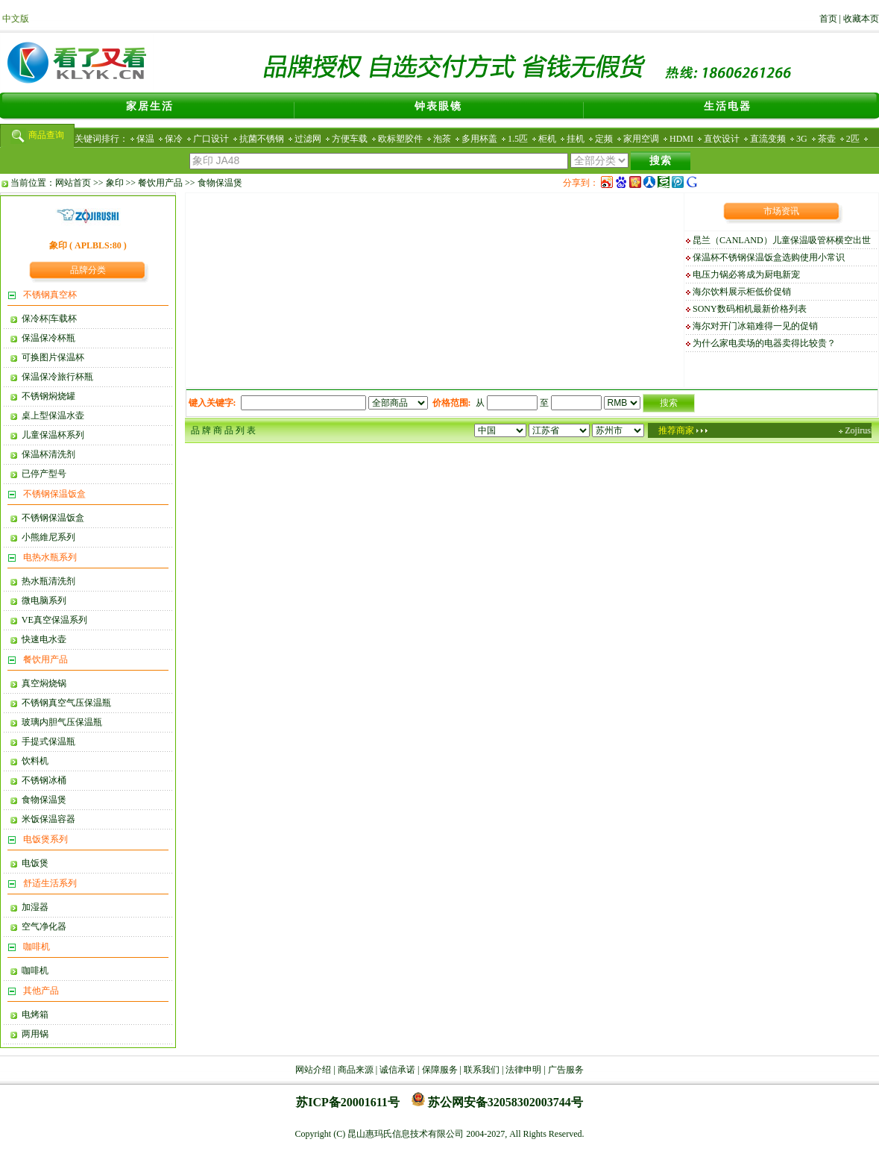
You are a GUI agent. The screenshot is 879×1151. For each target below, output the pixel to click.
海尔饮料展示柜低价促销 (742, 291)
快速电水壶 (41, 639)
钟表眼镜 (438, 106)
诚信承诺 (397, 1069)
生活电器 (728, 106)
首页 (828, 18)
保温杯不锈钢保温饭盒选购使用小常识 (769, 257)
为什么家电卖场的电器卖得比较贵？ (764, 343)
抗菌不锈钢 (261, 139)
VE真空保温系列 (52, 620)
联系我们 (482, 1069)
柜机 (547, 139)
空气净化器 (41, 926)
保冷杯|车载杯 (47, 318)
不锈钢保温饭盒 (50, 517)
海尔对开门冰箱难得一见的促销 (755, 326)
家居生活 (150, 106)
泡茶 (442, 139)
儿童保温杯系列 (50, 435)
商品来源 (356, 1069)
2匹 (853, 139)
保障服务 (440, 1069)
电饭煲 (32, 863)
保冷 (174, 139)
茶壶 (827, 139)
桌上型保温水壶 (50, 415)
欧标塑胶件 (400, 139)
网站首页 (73, 183)
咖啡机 (32, 970)
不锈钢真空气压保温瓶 (64, 702)
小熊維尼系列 (46, 537)
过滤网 (307, 139)
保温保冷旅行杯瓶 (55, 376)
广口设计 (211, 139)
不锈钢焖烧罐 (46, 396)
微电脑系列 (41, 600)
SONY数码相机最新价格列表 (750, 309)
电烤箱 (32, 1014)
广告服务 (566, 1069)
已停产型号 (41, 473)
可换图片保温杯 (50, 357)
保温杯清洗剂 (46, 454)
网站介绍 (313, 1069)
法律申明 (523, 1069)
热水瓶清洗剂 (46, 581)
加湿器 (32, 907)
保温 (145, 139)
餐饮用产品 (160, 183)
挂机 (576, 139)
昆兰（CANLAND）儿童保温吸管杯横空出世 (782, 240)
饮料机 (32, 761)
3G (801, 139)
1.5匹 (518, 139)
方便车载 (350, 139)
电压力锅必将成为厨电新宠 (746, 274)
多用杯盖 (479, 139)
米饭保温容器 (46, 819)
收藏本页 (861, 18)
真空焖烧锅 (41, 683)
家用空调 (641, 139)
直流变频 (768, 139)
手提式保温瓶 (46, 741)
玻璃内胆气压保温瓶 (59, 722)
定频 (604, 139)
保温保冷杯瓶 (46, 338)
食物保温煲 (220, 183)
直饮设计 (722, 139)
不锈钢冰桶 (41, 780)
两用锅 (32, 1034)
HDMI (681, 139)
